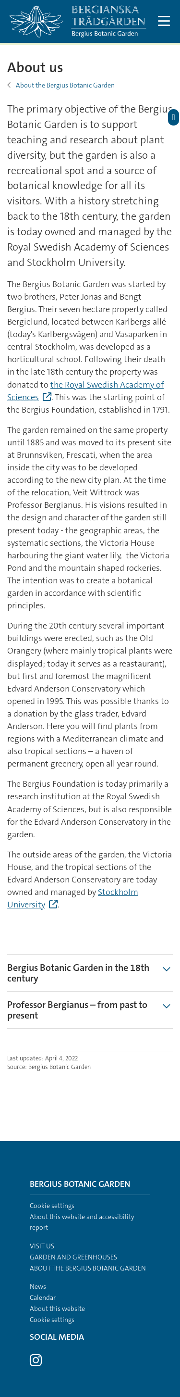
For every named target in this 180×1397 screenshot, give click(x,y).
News (38, 1286)
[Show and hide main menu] (164, 21)
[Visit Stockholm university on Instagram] (36, 1363)
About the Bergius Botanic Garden (65, 85)
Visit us (42, 1246)
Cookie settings (52, 1205)
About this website (57, 1308)
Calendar (43, 1297)
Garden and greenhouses (73, 1257)
